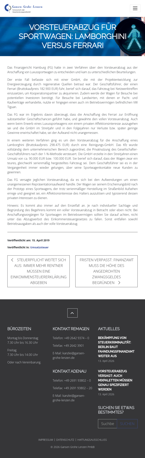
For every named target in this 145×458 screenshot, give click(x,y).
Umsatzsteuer (39, 247)
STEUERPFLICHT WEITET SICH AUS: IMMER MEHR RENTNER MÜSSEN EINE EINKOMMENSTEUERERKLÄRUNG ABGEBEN (38, 271)
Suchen (127, 423)
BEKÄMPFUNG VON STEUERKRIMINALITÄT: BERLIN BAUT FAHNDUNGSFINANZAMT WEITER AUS (116, 347)
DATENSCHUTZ (65, 439)
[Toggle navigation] (135, 8)
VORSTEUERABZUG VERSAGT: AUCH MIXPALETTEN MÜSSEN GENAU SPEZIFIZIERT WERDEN (115, 380)
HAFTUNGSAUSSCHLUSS (92, 439)
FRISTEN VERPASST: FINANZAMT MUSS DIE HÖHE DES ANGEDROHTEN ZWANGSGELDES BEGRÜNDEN (106, 271)
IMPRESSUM (45, 439)
